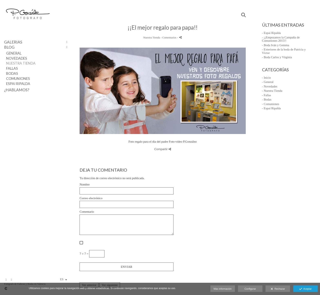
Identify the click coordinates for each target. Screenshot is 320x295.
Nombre (85, 184)
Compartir (162, 149)
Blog (9, 47)
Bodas (12, 73)
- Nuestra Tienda (272, 90)
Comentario (87, 211)
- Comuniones (270, 104)
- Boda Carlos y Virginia (277, 57)
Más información (223, 288)
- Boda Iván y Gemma (275, 45)
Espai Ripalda (18, 84)
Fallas (12, 68)
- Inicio (266, 77)
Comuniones (18, 78)
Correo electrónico (91, 198)
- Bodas (266, 99)
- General (267, 82)
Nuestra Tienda (21, 63)
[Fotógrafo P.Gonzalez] (27, 23)
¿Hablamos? (16, 89)
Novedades (16, 58)
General (13, 53)
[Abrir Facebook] (6, 280)
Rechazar (278, 289)
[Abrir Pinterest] (11, 280)
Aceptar (305, 289)
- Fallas (266, 95)
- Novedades (269, 86)
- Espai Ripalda (271, 33)
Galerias (13, 42)
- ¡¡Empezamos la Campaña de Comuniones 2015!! (281, 39)
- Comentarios (169, 37)
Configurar (250, 288)
